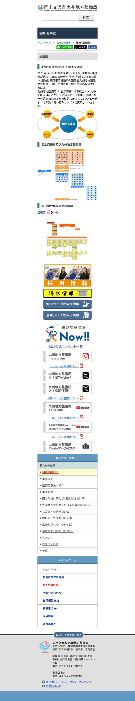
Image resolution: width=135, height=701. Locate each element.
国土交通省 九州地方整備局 (67, 8)
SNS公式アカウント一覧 (66, 346)
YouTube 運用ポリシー (65, 418)
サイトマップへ (88, 696)
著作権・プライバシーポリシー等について (69, 682)
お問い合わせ (53, 686)
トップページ (47, 696)
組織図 (41, 212)
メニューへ (67, 696)
